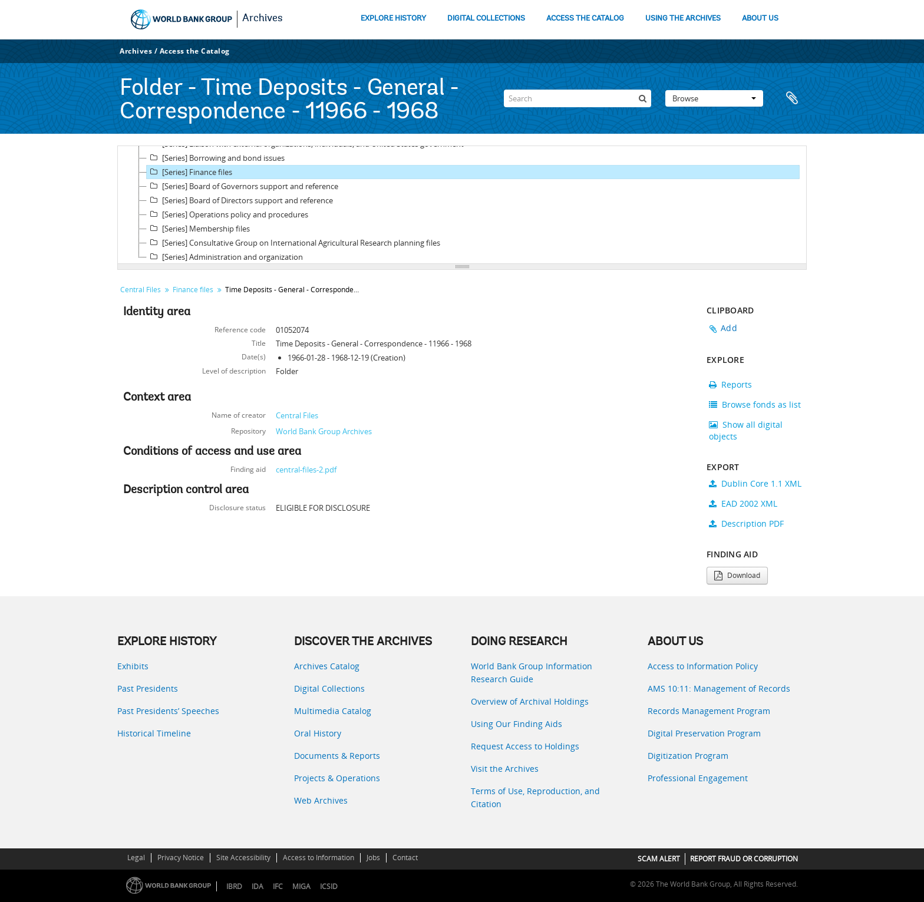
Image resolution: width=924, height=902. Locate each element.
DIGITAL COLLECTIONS (486, 18)
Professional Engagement (698, 778)
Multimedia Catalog (332, 710)
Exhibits (132, 666)
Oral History (317, 733)
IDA (257, 886)
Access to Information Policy (703, 666)
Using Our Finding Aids (516, 723)
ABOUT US (760, 18)
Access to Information (318, 858)
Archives (262, 19)
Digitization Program (688, 755)
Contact (405, 858)
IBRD (234, 886)
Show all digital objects (746, 430)
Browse (714, 98)
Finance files (193, 290)
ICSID (329, 886)
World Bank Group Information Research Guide (531, 672)
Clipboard (792, 98)
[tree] (462, 205)
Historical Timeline (154, 733)
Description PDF (746, 523)
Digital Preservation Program (704, 733)
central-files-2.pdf (306, 469)
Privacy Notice (180, 858)
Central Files (140, 290)
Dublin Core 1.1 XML (755, 483)
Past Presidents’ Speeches (168, 710)
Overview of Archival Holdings (530, 701)
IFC (278, 886)
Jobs (373, 858)
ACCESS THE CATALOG (585, 18)
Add (729, 327)
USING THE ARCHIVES (683, 18)
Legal (136, 858)
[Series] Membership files (198, 229)
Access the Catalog (195, 51)
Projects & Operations (337, 778)
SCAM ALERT (659, 859)
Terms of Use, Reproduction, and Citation (535, 797)
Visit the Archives (505, 768)
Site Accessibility (243, 858)
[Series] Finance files (189, 172)
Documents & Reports (337, 755)
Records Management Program (709, 710)
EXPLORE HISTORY (393, 18)
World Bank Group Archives (324, 431)
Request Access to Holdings (525, 746)
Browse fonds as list (755, 404)
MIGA (301, 886)
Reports (730, 384)
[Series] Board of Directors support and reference (240, 200)
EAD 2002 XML (743, 503)
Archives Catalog (326, 666)
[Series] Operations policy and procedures (227, 214)
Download (737, 575)
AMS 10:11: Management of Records (719, 688)
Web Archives (321, 800)
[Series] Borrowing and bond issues (216, 158)
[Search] (577, 98)
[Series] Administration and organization (225, 257)
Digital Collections (329, 688)
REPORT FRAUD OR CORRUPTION (744, 859)
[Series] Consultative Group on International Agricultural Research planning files (293, 243)
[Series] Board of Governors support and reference (242, 186)
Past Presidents (147, 688)
